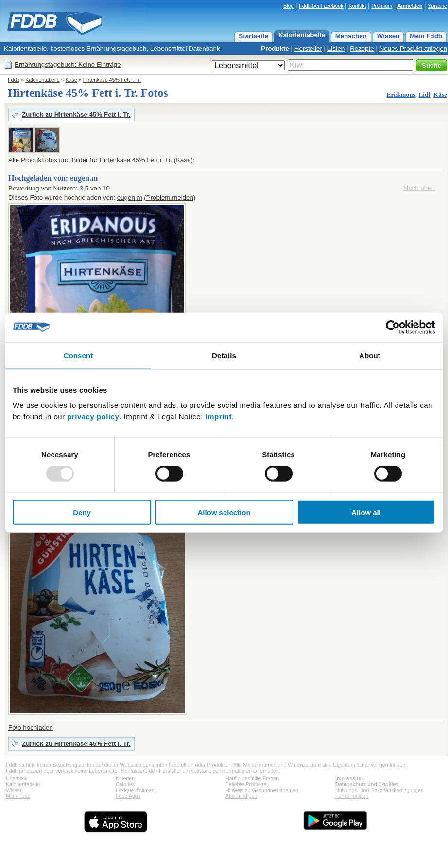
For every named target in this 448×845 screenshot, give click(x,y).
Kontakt (357, 6)
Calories (125, 784)
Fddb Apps (128, 796)
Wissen (388, 36)
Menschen (351, 36)
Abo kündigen (241, 796)
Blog (288, 6)
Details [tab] (224, 355)
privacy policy (93, 417)
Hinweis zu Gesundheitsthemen (261, 790)
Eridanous (401, 94)
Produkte (275, 48)
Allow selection (223, 512)
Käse (71, 80)
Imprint (219, 417)
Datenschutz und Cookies (366, 784)
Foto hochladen (30, 727)
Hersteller (308, 48)
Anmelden (410, 6)
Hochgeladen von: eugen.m (53, 178)
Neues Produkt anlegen (413, 48)
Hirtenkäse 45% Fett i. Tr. (112, 80)
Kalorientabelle (301, 35)
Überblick (16, 778)
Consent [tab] (78, 355)
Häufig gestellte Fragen (252, 778)
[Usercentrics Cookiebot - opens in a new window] (392, 327)
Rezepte (362, 48)
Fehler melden (351, 796)
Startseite (253, 36)
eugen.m (129, 197)
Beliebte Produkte (245, 784)
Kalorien (125, 778)
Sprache (437, 6)
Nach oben (419, 187)
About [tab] (369, 355)
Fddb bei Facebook (321, 6)
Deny (82, 512)
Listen (336, 48)
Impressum (349, 778)
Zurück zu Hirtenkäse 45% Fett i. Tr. (76, 114)
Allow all (366, 512)
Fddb (13, 80)
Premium (381, 6)
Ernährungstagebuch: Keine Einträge (68, 64)
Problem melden (169, 197)
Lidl (424, 94)
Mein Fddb (426, 36)
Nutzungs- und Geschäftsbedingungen (379, 790)
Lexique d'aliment (136, 790)
